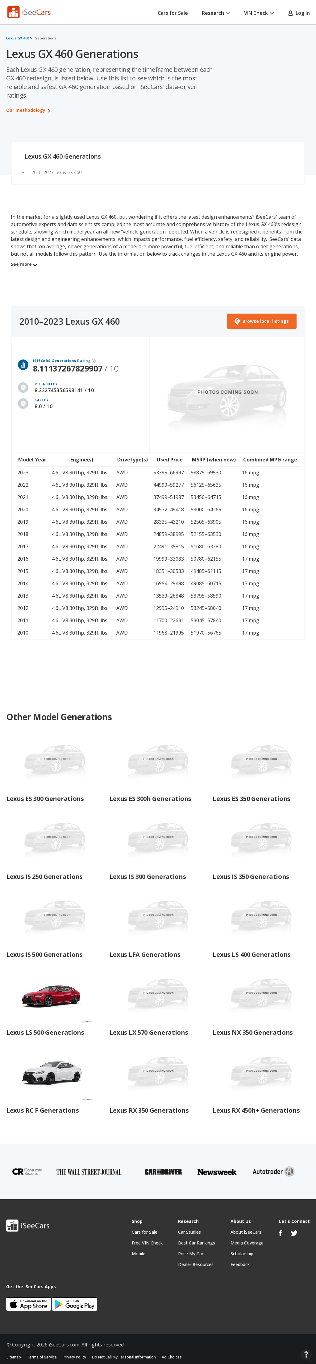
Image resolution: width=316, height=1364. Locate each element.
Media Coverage (247, 1243)
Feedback (240, 1264)
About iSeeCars (246, 1232)
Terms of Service (42, 1357)
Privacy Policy (74, 1357)
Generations (45, 38)
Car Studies (189, 1232)
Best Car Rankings (196, 1243)
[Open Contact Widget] (306, 1355)
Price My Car (190, 1253)
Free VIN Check (147, 1243)
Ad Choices (172, 1357)
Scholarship (242, 1253)
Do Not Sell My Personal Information (124, 1357)
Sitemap (13, 1357)
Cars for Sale (173, 13)
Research (216, 13)
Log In (299, 13)
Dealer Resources (196, 1264)
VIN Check (259, 13)
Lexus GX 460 (17, 38)
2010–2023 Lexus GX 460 (56, 172)
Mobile (138, 1253)
